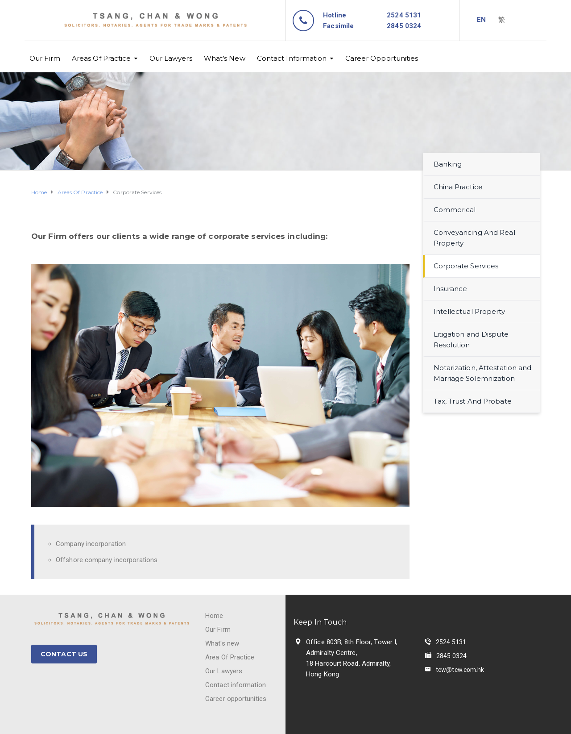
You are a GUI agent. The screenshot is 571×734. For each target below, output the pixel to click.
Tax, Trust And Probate (473, 401)
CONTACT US (64, 654)
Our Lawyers (170, 58)
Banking (448, 164)
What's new (222, 643)
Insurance (451, 288)
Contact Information (292, 58)
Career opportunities (235, 699)
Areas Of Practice (101, 58)
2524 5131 (404, 15)
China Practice (458, 187)
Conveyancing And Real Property (474, 237)
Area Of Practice (230, 657)
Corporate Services (466, 266)
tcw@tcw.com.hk (460, 669)
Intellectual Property (469, 311)
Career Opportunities (381, 58)
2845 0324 (451, 655)
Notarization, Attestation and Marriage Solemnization (483, 373)
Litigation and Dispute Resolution (471, 339)
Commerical (455, 209)
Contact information (235, 685)
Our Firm (44, 58)
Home (214, 616)
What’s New (224, 58)
